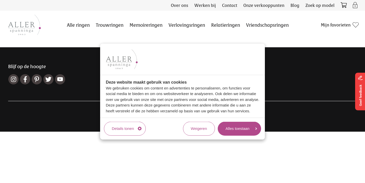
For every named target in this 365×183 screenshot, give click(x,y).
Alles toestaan (241, 128)
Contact (229, 5)
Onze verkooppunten (263, 5)
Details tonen (127, 128)
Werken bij (205, 5)
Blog (294, 5)
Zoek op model (320, 5)
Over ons (179, 5)
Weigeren (199, 128)
